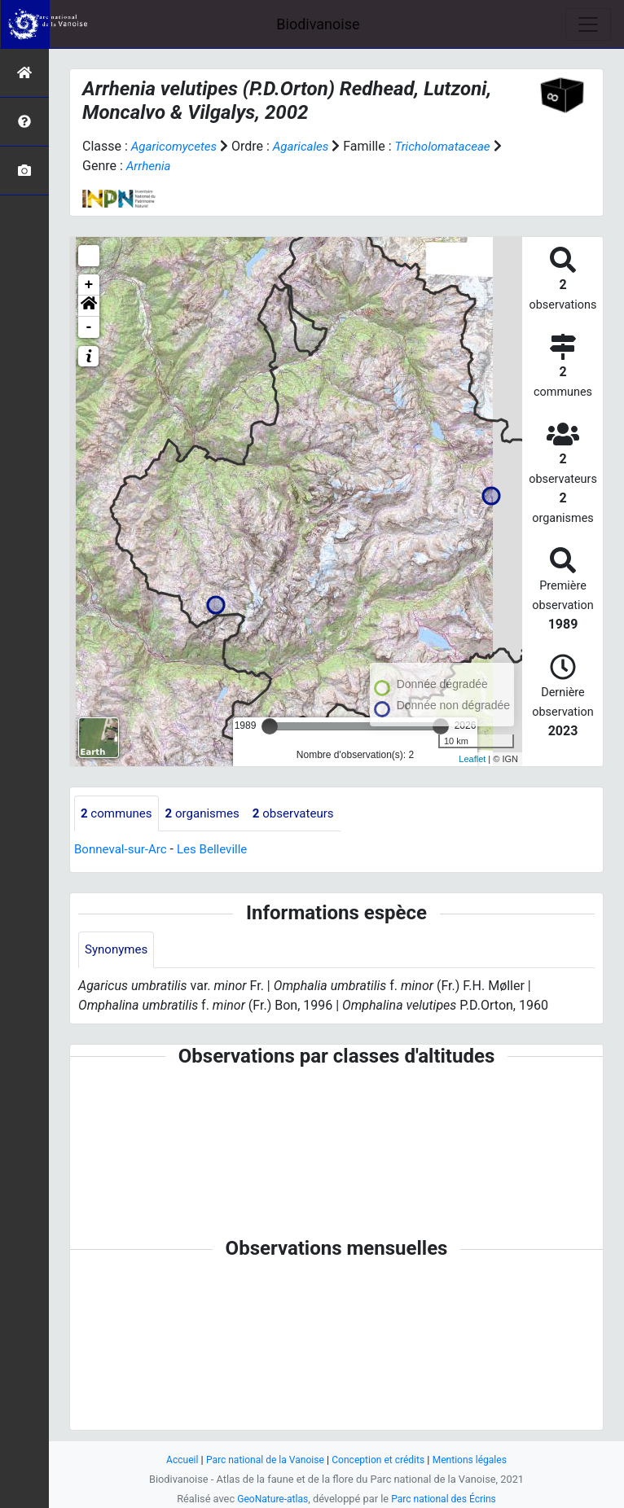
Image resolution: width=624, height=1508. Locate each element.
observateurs (304, 814)
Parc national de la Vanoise (260, 1459)
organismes (208, 814)
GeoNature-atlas (269, 1499)
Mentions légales (476, 1459)
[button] (88, 306)
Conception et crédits (381, 1459)
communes (118, 814)
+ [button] (89, 285)
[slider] (269, 726)
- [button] (89, 327)
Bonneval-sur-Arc (123, 850)
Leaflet (472, 759)
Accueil (173, 1459)
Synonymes (118, 950)
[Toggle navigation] (588, 24)
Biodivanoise (317, 24)
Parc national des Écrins (446, 1499)
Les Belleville (219, 850)
